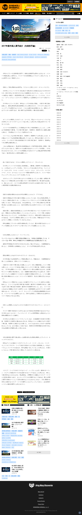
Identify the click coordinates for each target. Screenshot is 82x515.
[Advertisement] (66, 157)
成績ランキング (11, 13)
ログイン (70, 1)
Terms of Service (41, 501)
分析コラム (38, 13)
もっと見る (67, 37)
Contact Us (41, 498)
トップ (3, 13)
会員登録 (77, 1)
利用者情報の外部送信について (41, 507)
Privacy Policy (41, 504)
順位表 (31, 13)
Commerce (41, 495)
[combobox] (64, 13)
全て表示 (39, 452)
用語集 (43, 13)
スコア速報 (26, 13)
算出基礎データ (51, 13)
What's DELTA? (41, 491)
